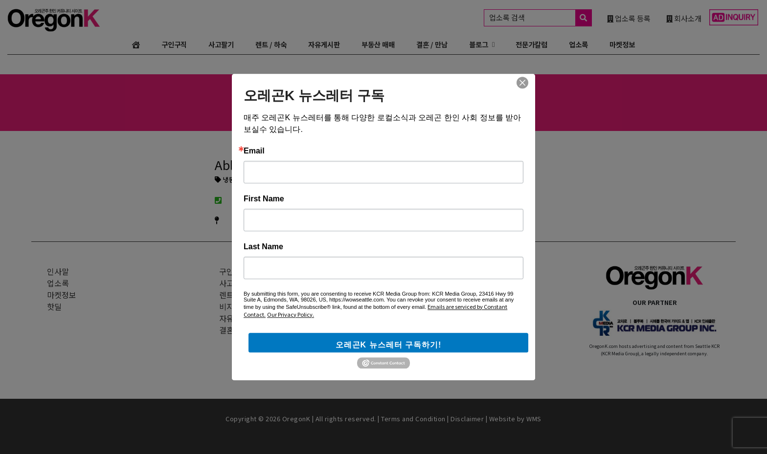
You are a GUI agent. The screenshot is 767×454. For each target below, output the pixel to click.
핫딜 (54, 306)
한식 (263, 109)
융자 (404, 109)
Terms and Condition (413, 418)
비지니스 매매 (242, 306)
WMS (533, 418)
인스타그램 (413, 306)
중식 (305, 109)
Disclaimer (467, 418)
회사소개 (683, 18)
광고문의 (405, 271)
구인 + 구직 (238, 271)
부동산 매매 (378, 44)
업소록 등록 (629, 18)
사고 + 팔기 (238, 283)
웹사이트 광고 (414, 283)
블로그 (478, 44)
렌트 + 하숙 (238, 295)
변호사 (330, 109)
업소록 (578, 44)
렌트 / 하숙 (271, 44)
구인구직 (174, 44)
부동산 (358, 109)
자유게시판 (324, 44)
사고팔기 (221, 44)
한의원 (500, 109)
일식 (284, 109)
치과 (425, 109)
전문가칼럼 (531, 44)
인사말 (58, 271)
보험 (383, 109)
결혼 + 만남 (238, 330)
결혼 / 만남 (432, 44)
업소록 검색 (540, 18)
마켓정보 (622, 44)
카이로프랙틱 (461, 109)
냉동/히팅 (231, 180)
